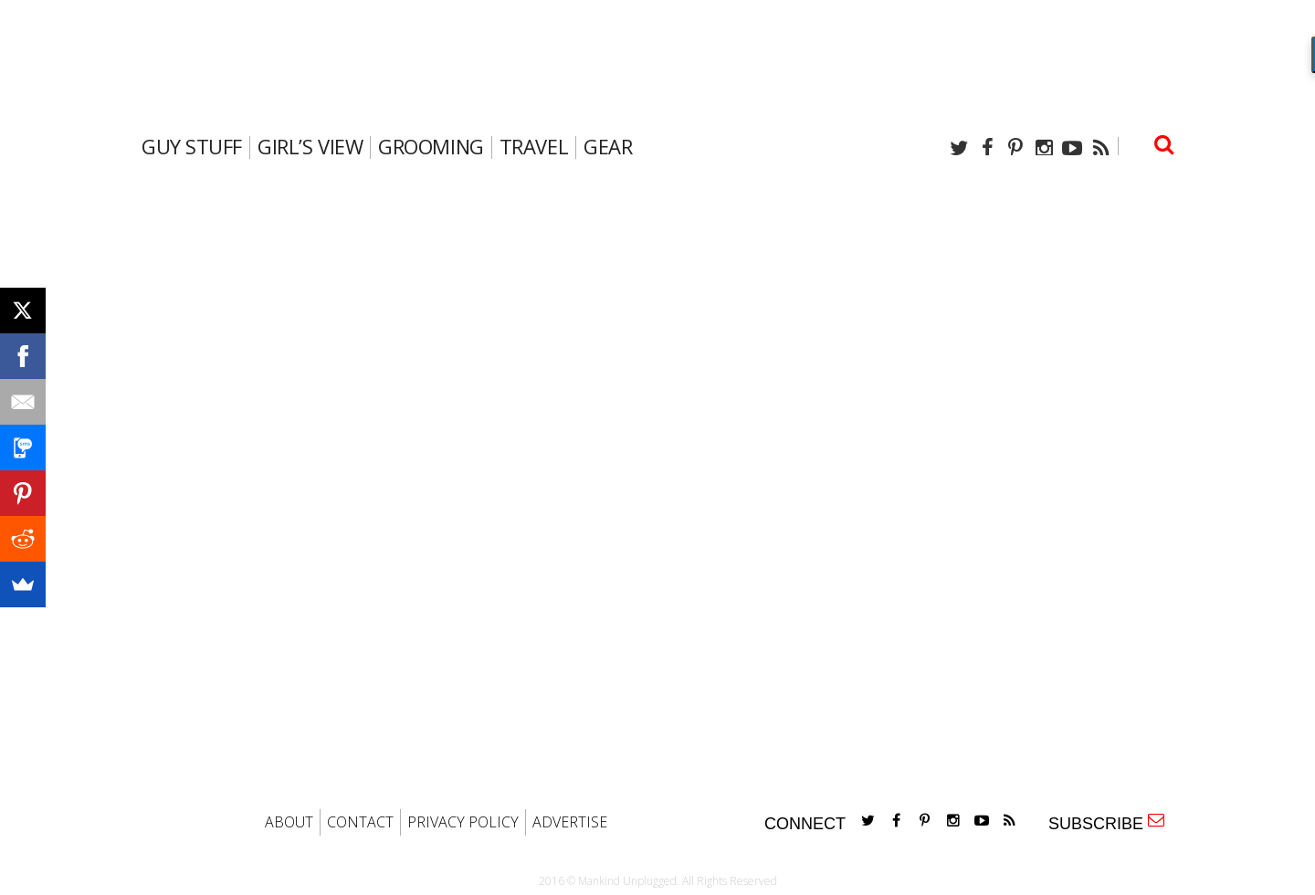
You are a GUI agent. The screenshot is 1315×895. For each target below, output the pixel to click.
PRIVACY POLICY (463, 822)
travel (534, 146)
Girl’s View (310, 146)
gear (608, 146)
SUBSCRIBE (1106, 822)
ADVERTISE (569, 822)
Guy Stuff (192, 146)
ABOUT (289, 822)
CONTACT (360, 822)
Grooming (430, 146)
